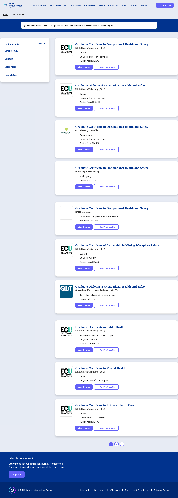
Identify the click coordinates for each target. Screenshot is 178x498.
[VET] (65, 5)
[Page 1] (111, 444)
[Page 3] (122, 444)
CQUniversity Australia (86, 130)
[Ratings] (135, 5)
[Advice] (125, 5)
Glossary (115, 490)
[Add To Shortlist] (106, 67)
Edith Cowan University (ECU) (90, 48)
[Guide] (144, 5)
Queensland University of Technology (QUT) (96, 290)
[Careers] (101, 5)
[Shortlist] (165, 5)
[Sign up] (17, 474)
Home (5, 15)
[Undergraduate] (38, 5)
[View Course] (84, 67)
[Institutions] (89, 5)
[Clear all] (41, 43)
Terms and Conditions (137, 490)
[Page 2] (116, 444)
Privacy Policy (161, 490)
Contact (84, 490)
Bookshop (99, 490)
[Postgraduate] (54, 5)
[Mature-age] (76, 5)
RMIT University (83, 212)
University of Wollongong (87, 171)
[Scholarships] (113, 5)
